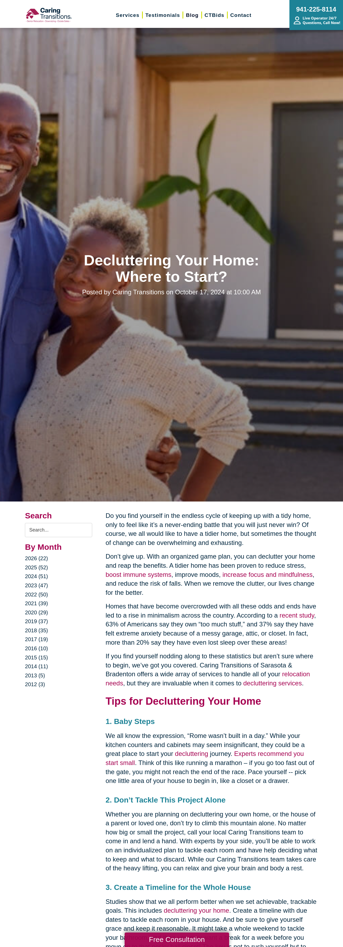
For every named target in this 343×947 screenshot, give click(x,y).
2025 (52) (36, 567)
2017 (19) (36, 639)
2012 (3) (35, 684)
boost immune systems (138, 574)
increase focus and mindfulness (267, 574)
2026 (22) (36, 558)
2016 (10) (36, 648)
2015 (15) (36, 657)
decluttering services (272, 683)
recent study (296, 615)
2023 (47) (36, 585)
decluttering (191, 753)
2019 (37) (36, 621)
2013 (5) (35, 675)
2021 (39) (36, 603)
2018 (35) (36, 630)
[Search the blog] (58, 530)
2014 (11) (36, 666)
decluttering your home (196, 910)
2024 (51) (36, 576)
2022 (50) (36, 594)
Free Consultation (177, 939)
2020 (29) (36, 612)
